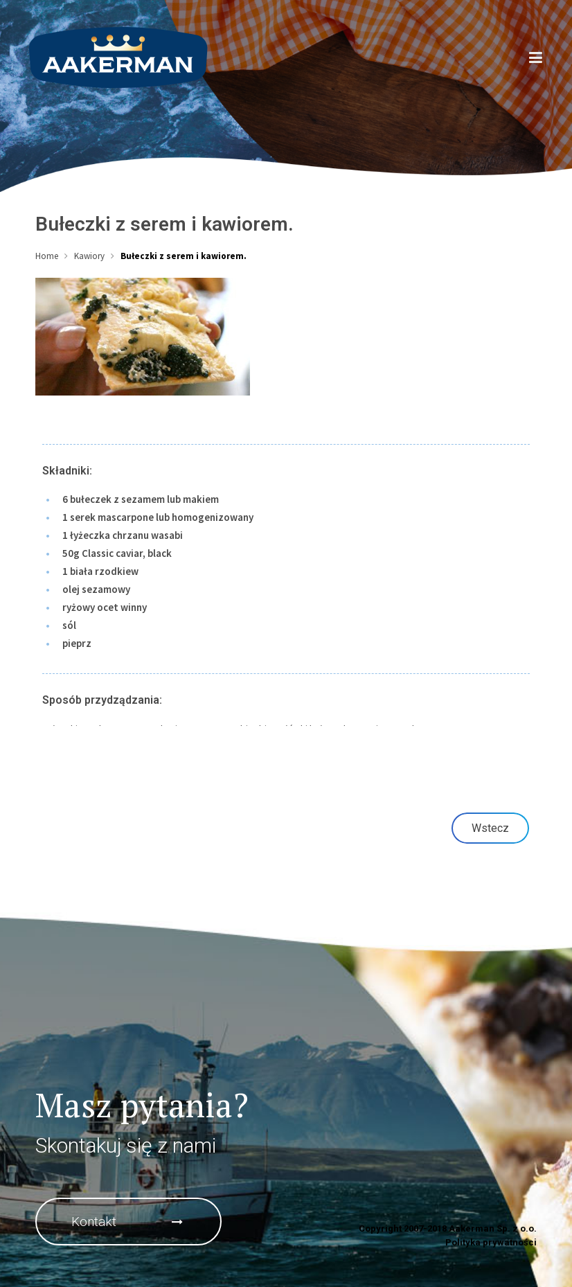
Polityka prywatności (491, 1242)
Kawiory (89, 256)
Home (46, 256)
